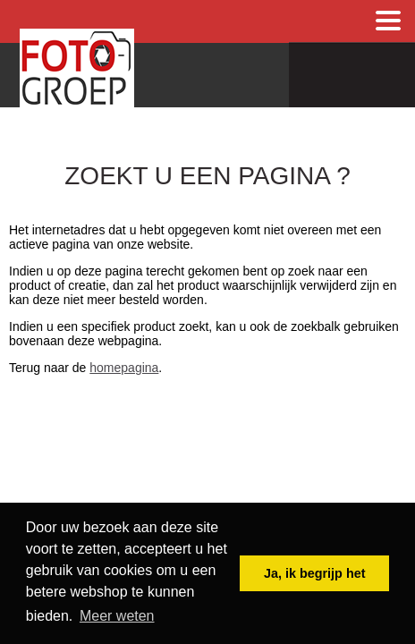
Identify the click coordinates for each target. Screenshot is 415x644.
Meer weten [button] (117, 615)
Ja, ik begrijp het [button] (315, 573)
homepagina (123, 367)
